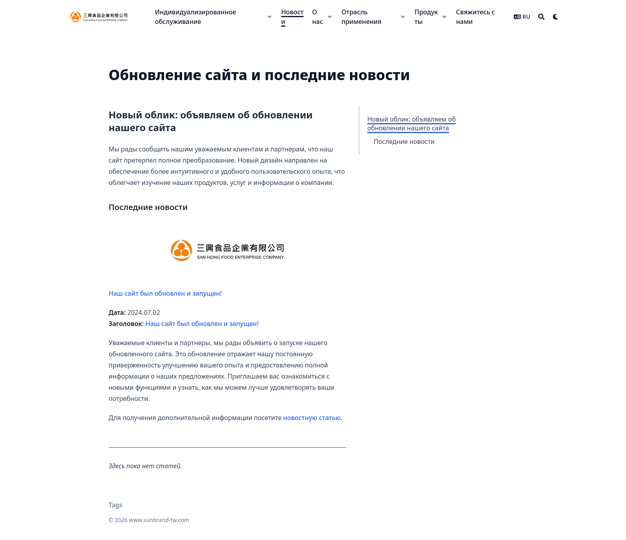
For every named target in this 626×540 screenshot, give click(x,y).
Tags (116, 505)
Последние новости (404, 141)
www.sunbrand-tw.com (159, 520)
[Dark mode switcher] (556, 17)
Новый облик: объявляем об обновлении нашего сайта (411, 123)
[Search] (541, 17)
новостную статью (312, 417)
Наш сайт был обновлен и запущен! (200, 262)
